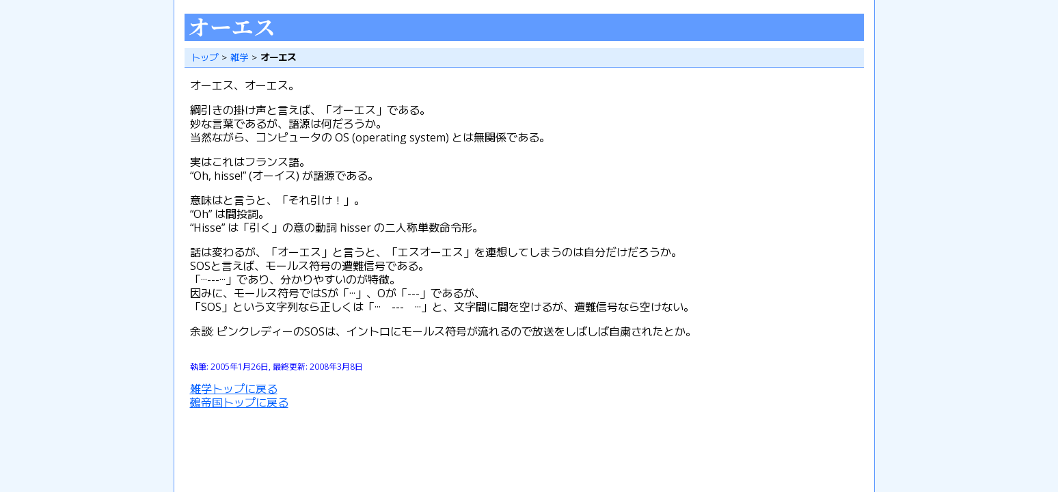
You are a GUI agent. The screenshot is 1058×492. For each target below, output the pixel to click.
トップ (204, 57)
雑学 (239, 57)
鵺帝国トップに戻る (239, 402)
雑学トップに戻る (233, 388)
